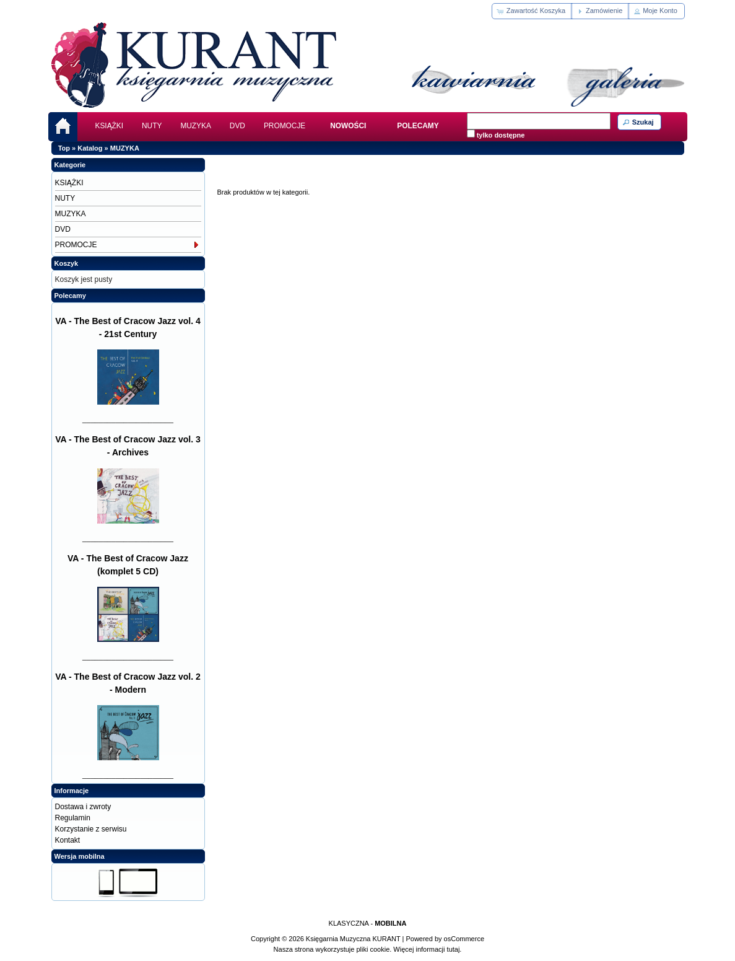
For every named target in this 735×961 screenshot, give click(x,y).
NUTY (152, 125)
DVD (237, 125)
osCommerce (464, 938)
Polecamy (70, 295)
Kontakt (67, 840)
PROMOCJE (284, 125)
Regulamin (72, 818)
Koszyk (66, 263)
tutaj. (453, 949)
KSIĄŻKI (109, 125)
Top (64, 148)
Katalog (89, 148)
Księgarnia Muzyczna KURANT (353, 938)
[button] (532, 11)
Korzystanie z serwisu (91, 829)
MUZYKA (195, 125)
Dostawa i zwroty (83, 806)
